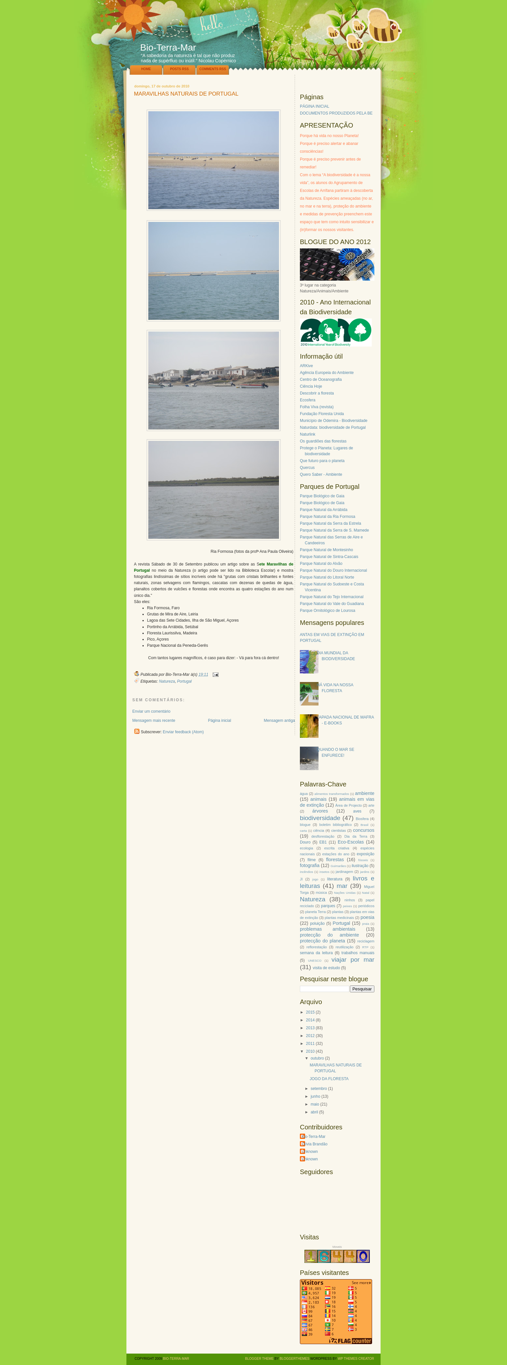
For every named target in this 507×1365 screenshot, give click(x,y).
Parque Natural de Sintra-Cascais (329, 556)
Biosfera (362, 819)
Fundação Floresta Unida (322, 413)
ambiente (364, 793)
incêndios (306, 872)
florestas (335, 859)
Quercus (307, 467)
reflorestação (316, 947)
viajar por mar (353, 959)
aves (357, 811)
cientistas (338, 830)
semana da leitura (316, 953)
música (321, 892)
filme (311, 860)
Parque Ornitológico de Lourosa (327, 610)
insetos (324, 872)
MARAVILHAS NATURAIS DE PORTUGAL (186, 94)
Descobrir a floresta (317, 393)
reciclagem (365, 941)
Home (146, 69)
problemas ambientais (327, 929)
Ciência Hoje (311, 386)
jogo (315, 879)
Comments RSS (212, 69)
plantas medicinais (339, 918)
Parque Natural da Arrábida (323, 509)
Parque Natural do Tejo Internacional (332, 597)
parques (328, 906)
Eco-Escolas (351, 842)
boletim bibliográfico (335, 825)
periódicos (366, 906)
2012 (310, 1035)
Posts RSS (179, 69)
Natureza (167, 681)
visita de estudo (326, 968)
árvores (320, 811)
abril (314, 1112)
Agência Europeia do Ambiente (327, 372)
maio (315, 1104)
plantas (338, 912)
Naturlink (307, 434)
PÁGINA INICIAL (314, 106)
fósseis (363, 860)
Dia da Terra (355, 836)
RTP (365, 947)
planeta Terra (315, 912)
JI (301, 879)
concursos (363, 830)
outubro (317, 1058)
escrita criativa (337, 848)
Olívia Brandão (314, 1144)
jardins (364, 872)
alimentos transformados (332, 794)
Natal (365, 892)
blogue (305, 825)
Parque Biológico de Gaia (322, 496)
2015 (310, 1012)
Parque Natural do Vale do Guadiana (332, 603)
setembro (319, 1088)
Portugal (184, 681)
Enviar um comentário (151, 711)
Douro (305, 842)
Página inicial (219, 720)
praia (365, 923)
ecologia (306, 848)
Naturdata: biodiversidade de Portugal (333, 427)
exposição (365, 854)
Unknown (310, 1151)
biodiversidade (320, 817)
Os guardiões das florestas (323, 441)
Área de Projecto (348, 805)
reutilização (344, 947)
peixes (347, 906)
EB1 (323, 842)
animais (318, 799)
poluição (317, 923)
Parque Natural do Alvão (321, 563)
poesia (367, 917)
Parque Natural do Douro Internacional (333, 570)
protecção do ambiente (329, 935)
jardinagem (344, 872)
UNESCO (314, 960)
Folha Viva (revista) (317, 407)
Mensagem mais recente (153, 720)
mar (341, 885)
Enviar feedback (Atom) (183, 732)
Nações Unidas (344, 892)
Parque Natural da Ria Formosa (327, 516)
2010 (310, 1051)
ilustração (360, 865)
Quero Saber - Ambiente (321, 474)
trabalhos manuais (357, 953)
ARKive (306, 366)
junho (315, 1096)
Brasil (364, 825)
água (304, 794)
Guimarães (338, 866)
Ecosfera (307, 400)
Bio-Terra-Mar (168, 47)
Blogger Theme (259, 1358)
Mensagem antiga (279, 720)
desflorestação (322, 836)
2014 (310, 1020)
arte (371, 805)
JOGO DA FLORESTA (329, 1079)
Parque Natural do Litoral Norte (327, 577)
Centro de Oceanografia (321, 379)
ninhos (350, 900)
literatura (335, 879)
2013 (310, 1028)
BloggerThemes (294, 1358)
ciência (318, 830)
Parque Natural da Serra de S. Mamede (334, 530)
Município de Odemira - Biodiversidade (334, 420)
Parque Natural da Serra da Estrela (330, 523)
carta (303, 830)
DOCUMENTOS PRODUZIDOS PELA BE (336, 113)
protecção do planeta (322, 940)
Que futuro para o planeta (322, 460)
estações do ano (335, 854)
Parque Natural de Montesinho (326, 550)
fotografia (309, 865)
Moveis (337, 1247)
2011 (310, 1043)
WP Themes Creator (356, 1358)
